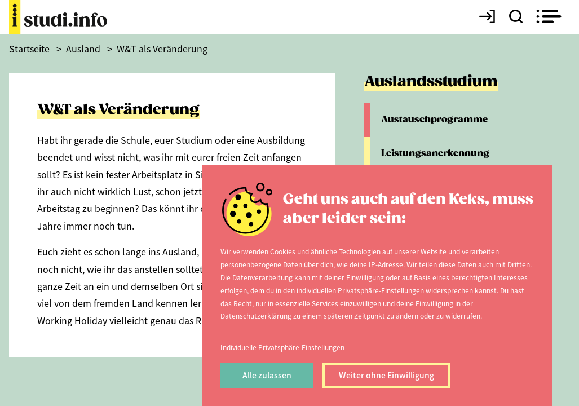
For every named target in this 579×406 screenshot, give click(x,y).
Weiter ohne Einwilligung (386, 375)
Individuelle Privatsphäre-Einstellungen (282, 347)
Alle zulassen (266, 375)
